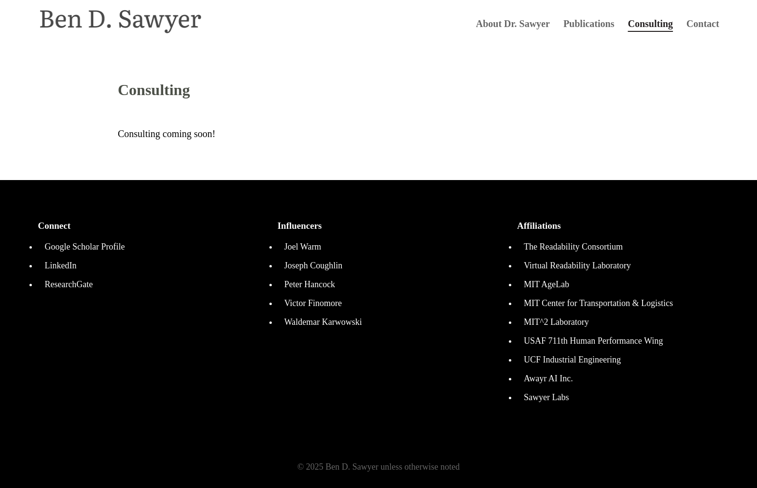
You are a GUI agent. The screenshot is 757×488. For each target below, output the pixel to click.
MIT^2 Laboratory (556, 322)
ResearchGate (68, 284)
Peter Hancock (309, 284)
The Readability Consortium (573, 246)
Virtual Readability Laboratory (577, 265)
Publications (589, 24)
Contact (703, 24)
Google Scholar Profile (84, 246)
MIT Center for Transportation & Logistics (598, 303)
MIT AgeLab (546, 284)
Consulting (650, 24)
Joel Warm (303, 246)
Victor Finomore (313, 303)
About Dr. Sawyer (513, 24)
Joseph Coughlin (313, 265)
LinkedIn (60, 265)
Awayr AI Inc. (548, 378)
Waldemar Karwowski (323, 322)
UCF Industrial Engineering (572, 359)
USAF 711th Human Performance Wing (593, 341)
